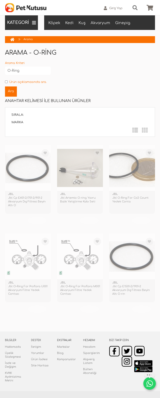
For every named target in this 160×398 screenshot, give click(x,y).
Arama (28, 39)
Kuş (82, 23)
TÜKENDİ (37, 220)
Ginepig (122, 23)
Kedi (69, 23)
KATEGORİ (21, 22)
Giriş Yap (113, 8)
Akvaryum (100, 23)
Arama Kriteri (15, 63)
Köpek (54, 23)
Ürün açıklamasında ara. (26, 82)
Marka (17, 122)
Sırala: (17, 115)
